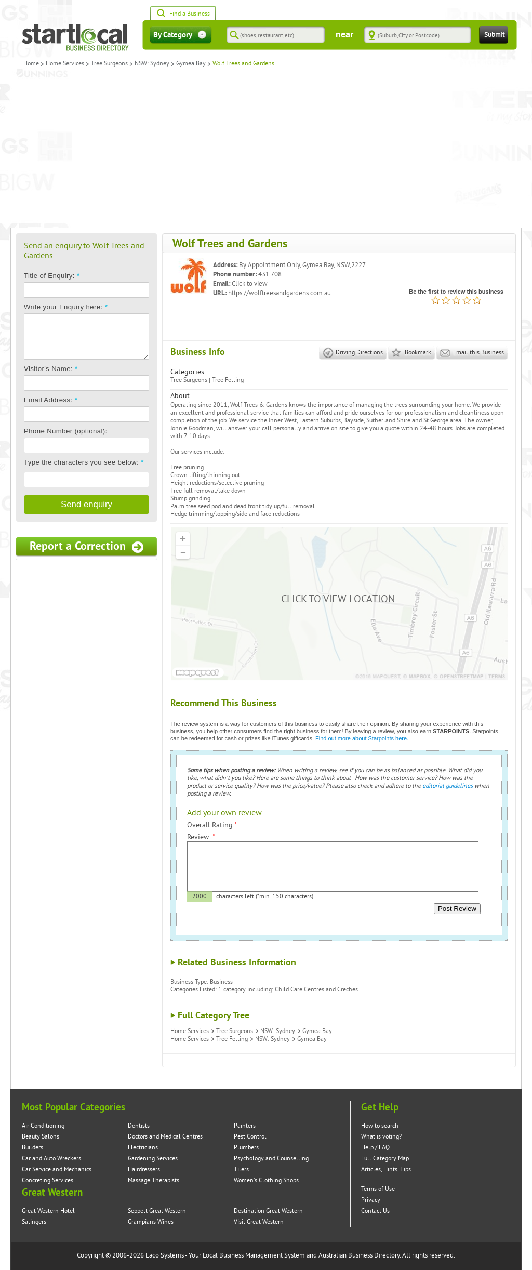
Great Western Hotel (48, 1211)
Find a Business (183, 14)
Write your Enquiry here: (66, 307)
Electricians (143, 1147)
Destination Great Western (268, 1211)
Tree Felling (228, 380)
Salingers (34, 1222)
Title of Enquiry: (52, 276)
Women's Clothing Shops (266, 1180)
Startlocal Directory (75, 37)
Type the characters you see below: (84, 462)
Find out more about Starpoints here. (361, 738)
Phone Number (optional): (66, 431)
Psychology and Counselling (271, 1158)
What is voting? (381, 1136)
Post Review (457, 908)
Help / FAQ (375, 1147)
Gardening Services (153, 1158)
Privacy (370, 1200)
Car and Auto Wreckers (51, 1158)
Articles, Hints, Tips (386, 1169)
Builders (32, 1147)
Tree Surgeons (109, 64)
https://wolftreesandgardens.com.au (279, 293)
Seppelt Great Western (157, 1211)
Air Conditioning (43, 1125)
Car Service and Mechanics (56, 1169)
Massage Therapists (153, 1180)
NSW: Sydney (152, 64)
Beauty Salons (40, 1136)
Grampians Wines (151, 1222)
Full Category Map (385, 1158)
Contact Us (375, 1211)
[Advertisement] (266, 149)
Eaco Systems (164, 1255)
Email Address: (50, 400)
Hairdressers (144, 1169)
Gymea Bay (191, 64)
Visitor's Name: (51, 369)
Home (31, 64)
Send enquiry (86, 504)
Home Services (65, 64)
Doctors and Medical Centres (165, 1136)
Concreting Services (47, 1180)
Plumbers (246, 1147)
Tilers (241, 1169)
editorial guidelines (447, 786)
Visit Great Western (259, 1222)
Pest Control (250, 1136)
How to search (379, 1125)
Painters (245, 1125)
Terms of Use (378, 1189)
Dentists (139, 1125)
